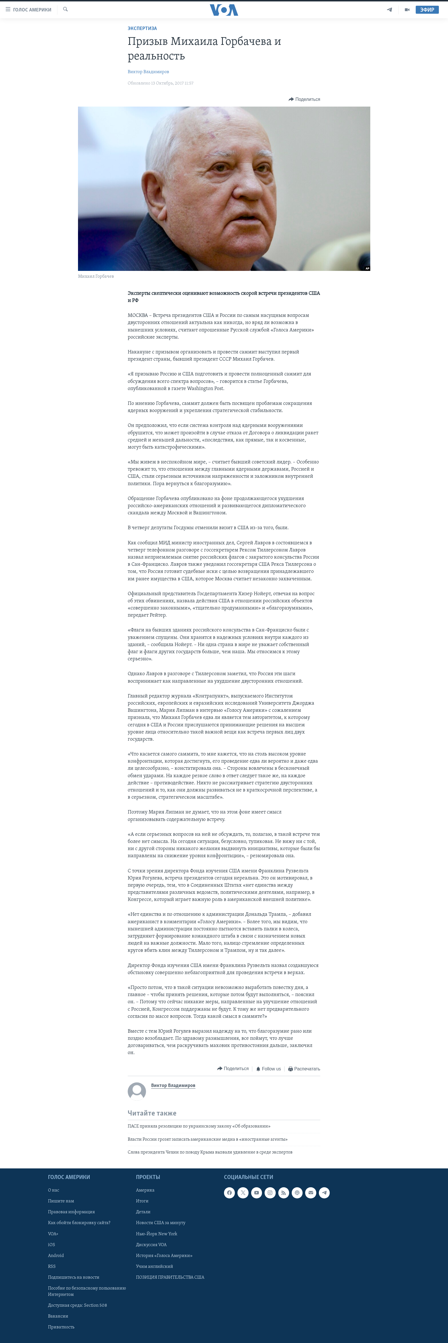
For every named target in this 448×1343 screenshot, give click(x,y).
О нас (53, 1190)
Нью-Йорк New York (156, 1234)
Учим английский (154, 1266)
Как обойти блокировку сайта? (79, 1223)
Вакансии (58, 1316)
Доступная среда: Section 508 (77, 1305)
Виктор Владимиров (148, 72)
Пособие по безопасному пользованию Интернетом (87, 1291)
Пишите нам (61, 1201)
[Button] (304, 99)
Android (56, 1256)
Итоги (142, 1201)
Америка (145, 1190)
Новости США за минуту (160, 1223)
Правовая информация (71, 1212)
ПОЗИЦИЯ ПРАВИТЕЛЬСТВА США (170, 1277)
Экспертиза (142, 28)
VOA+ (53, 1234)
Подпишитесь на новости (73, 1277)
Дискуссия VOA (151, 1245)
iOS (51, 1245)
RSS (52, 1266)
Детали (143, 1212)
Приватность (61, 1327)
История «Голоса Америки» (164, 1256)
